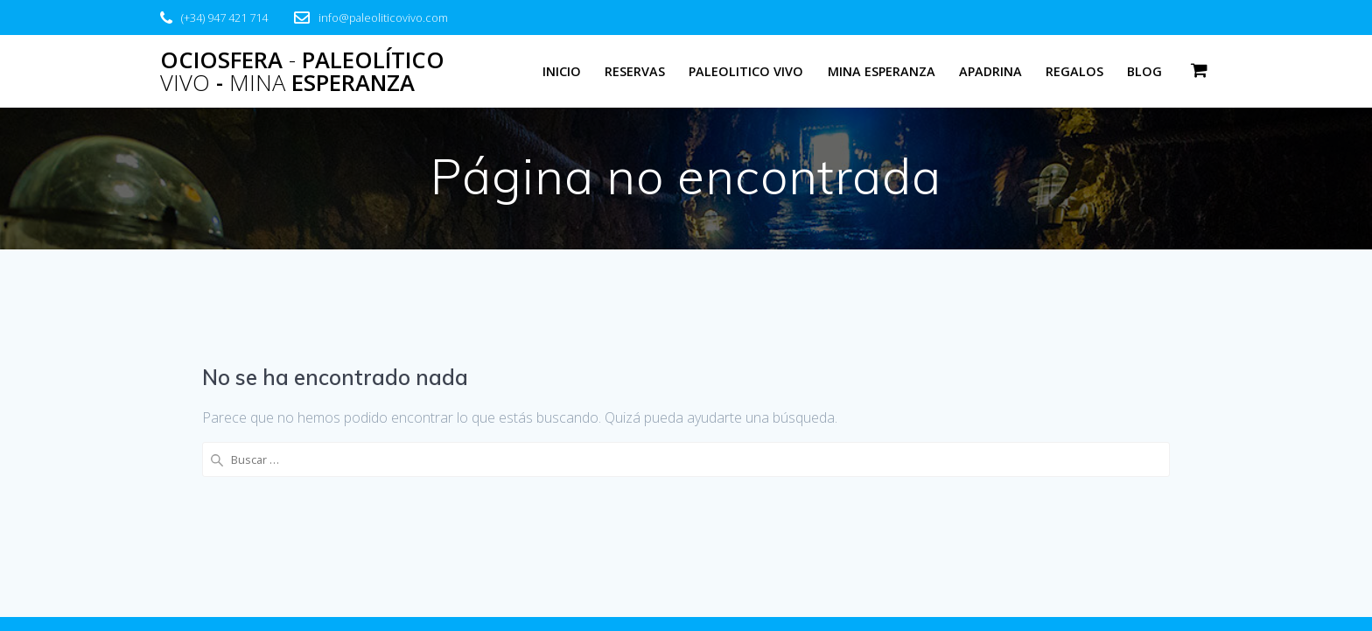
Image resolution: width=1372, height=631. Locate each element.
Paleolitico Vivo (746, 71)
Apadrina (990, 71)
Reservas (635, 71)
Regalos (1074, 71)
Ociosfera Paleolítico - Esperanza (302, 71)
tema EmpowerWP (951, 586)
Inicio (561, 71)
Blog (1144, 71)
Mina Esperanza (881, 71)
